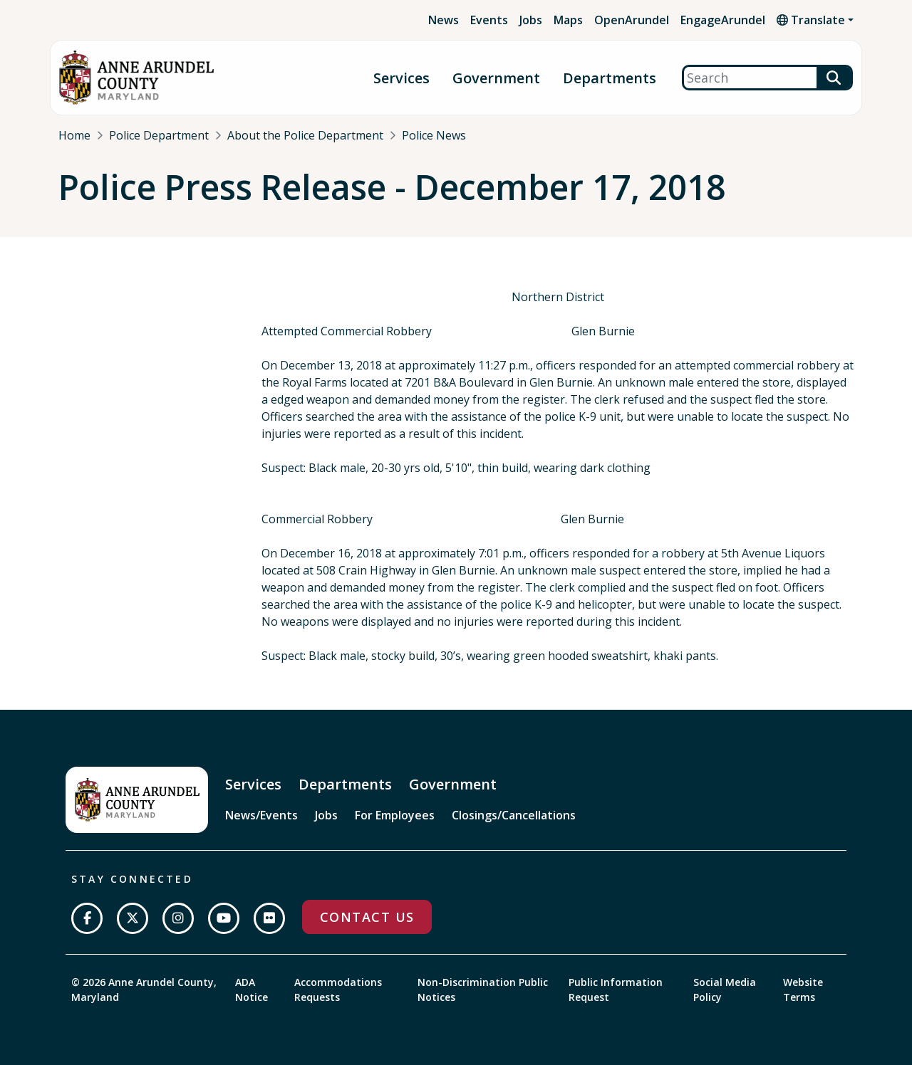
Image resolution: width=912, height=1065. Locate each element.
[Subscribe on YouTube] (223, 918)
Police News (434, 135)
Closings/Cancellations (514, 815)
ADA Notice (251, 989)
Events (489, 20)
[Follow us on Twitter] (132, 918)
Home (74, 135)
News (443, 20)
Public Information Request (616, 989)
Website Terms (803, 989)
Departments (609, 78)
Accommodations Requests (338, 989)
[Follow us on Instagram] (178, 918)
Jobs (530, 20)
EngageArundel (722, 20)
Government (496, 78)
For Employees (395, 815)
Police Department (159, 135)
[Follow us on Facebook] (87, 918)
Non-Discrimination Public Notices (483, 989)
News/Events (261, 815)
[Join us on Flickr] (269, 918)
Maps (568, 20)
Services (401, 78)
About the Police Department (305, 135)
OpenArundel (631, 20)
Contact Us (367, 916)
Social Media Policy (724, 989)
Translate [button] (811, 20)
